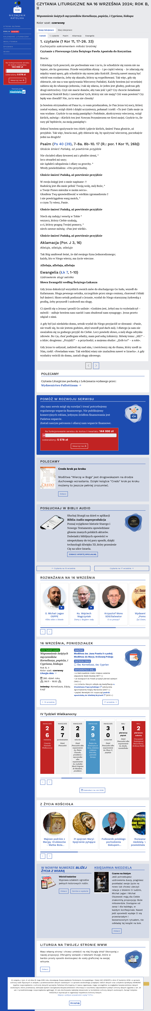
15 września (48, 702)
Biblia (11, 31)
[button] (42, 631)
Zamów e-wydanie (80, 891)
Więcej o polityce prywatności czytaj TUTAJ (75, 995)
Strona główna (11, 26)
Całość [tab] (42, 36)
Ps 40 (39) (63, 144)
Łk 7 (64, 272)
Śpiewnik (8, 47)
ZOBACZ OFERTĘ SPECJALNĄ (82, 554)
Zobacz (63, 494)
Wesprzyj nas (17, 80)
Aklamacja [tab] (76, 36)
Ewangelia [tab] (89, 36)
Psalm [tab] (65, 36)
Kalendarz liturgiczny (16, 37)
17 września (110, 702)
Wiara (6, 52)
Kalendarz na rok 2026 (92, 790)
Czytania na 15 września (63, 568)
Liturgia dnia (48, 673)
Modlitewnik (10, 41)
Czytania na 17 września (122, 568)
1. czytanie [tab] (54, 36)
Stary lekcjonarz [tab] (65, 30)
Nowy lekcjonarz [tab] (46, 30)
